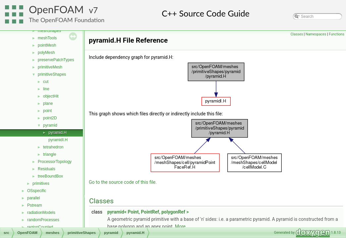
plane (48, 103)
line (46, 89)
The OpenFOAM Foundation (66, 19)
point (47, 110)
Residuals (46, 169)
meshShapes (49, 30)
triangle (49, 154)
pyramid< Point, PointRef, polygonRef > (148, 212)
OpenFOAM (56, 9)
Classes (297, 34)
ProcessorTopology (55, 161)
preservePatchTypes (56, 60)
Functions (336, 34)
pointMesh (47, 45)
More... (182, 226)
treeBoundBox (50, 176)
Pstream (34, 205)
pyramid (50, 125)
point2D (50, 118)
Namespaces (316, 34)
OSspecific (36, 190)
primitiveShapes (52, 74)
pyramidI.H (58, 140)
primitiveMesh (50, 67)
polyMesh (46, 52)
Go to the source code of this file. (123, 182)
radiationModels (41, 212)
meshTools (47, 38)
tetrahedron (53, 147)
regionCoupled (40, 227)
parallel (33, 198)
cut (45, 81)
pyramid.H (57, 132)
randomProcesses (43, 220)
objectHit (51, 96)
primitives (40, 183)
